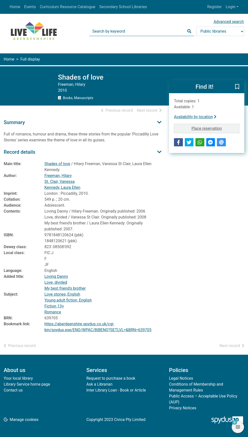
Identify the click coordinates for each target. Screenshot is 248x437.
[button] (237, 87)
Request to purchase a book (110, 378)
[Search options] (220, 31)
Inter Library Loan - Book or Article (116, 390)
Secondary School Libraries (123, 6)
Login (230, 6)
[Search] (189, 31)
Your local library (18, 378)
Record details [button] (19, 152)
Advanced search (229, 21)
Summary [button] (14, 122)
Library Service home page (27, 384)
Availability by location (195, 116)
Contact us (13, 390)
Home (15, 6)
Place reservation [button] (215, 128)
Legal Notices (181, 378)
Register (214, 6)
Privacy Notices (182, 408)
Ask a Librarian (99, 384)
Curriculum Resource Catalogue (67, 6)
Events (30, 6)
